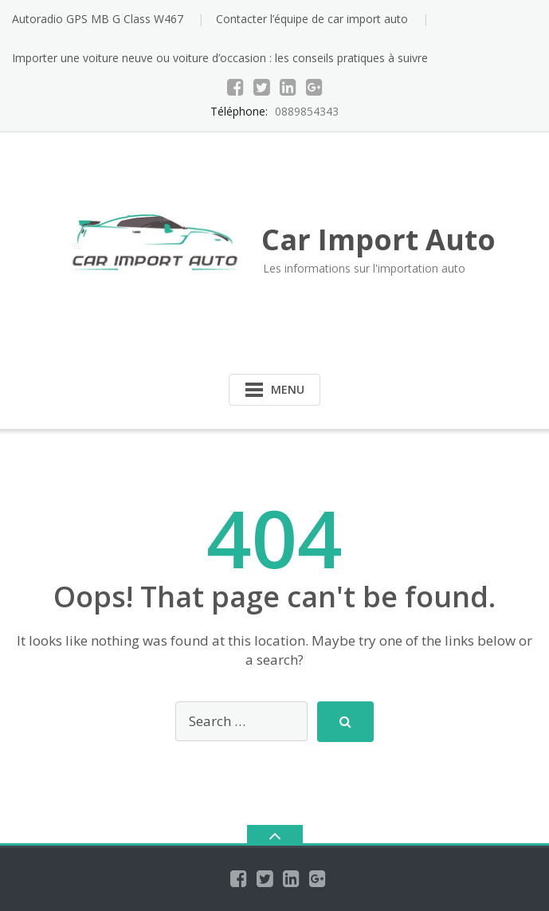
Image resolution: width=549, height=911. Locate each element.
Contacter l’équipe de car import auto (312, 18)
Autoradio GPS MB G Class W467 (97, 18)
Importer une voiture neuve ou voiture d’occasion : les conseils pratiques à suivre (220, 57)
